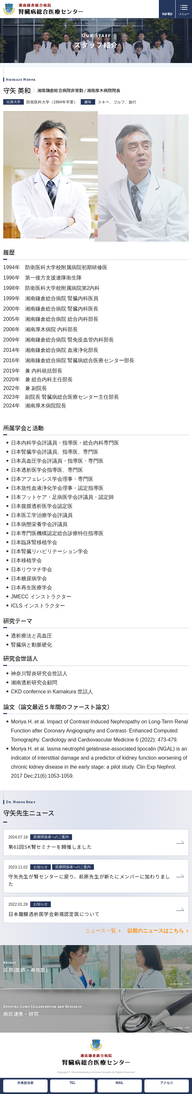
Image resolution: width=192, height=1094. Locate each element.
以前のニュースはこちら (155, 930)
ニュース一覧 (100, 930)
